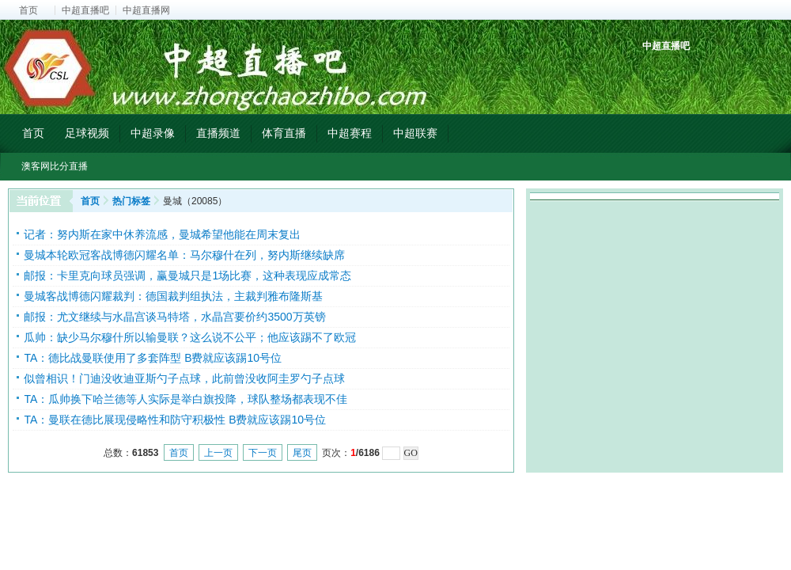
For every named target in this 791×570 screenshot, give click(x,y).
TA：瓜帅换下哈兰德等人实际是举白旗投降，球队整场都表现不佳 (185, 399)
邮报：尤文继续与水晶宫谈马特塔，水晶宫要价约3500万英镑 (174, 316)
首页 (28, 10)
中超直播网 (146, 10)
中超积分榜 (656, 73)
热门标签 (131, 201)
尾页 (302, 452)
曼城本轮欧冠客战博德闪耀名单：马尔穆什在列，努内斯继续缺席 (184, 255)
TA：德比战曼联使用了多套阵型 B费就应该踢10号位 (153, 358)
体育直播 (284, 133)
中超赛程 (349, 133)
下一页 (262, 452)
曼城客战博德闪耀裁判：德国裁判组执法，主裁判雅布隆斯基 (173, 296)
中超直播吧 (85, 10)
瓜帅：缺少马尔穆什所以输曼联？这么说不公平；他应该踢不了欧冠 (190, 337)
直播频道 (218, 133)
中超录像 (153, 133)
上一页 (218, 452)
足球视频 (87, 133)
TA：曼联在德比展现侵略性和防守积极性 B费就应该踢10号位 (175, 419)
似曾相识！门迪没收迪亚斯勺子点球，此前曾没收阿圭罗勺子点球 (184, 378)
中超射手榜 (692, 73)
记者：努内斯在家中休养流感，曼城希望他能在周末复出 (162, 234)
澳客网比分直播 (54, 166)
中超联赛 (415, 133)
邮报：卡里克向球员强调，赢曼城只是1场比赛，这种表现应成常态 (187, 275)
